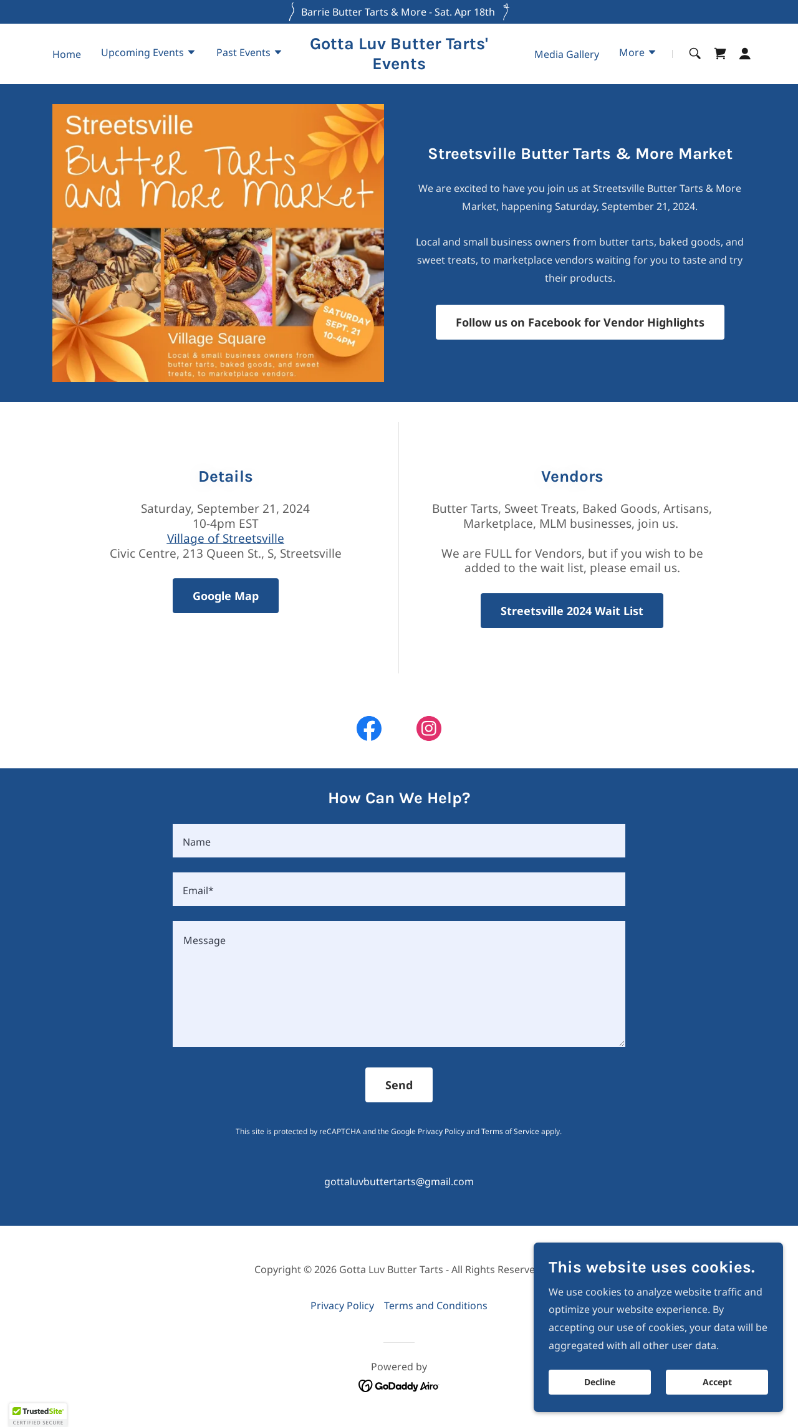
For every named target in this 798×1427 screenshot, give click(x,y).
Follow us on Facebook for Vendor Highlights (580, 322)
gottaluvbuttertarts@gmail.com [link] (399, 1181)
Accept (717, 1382)
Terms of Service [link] (510, 1131)
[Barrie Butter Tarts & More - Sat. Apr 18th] (399, 11)
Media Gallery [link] (566, 54)
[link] (399, 65)
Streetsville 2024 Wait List (572, 610)
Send (399, 1084)
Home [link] (66, 54)
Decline (599, 1382)
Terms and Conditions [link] (436, 1305)
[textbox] (399, 840)
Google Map (226, 595)
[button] (148, 53)
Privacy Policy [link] (441, 1131)
